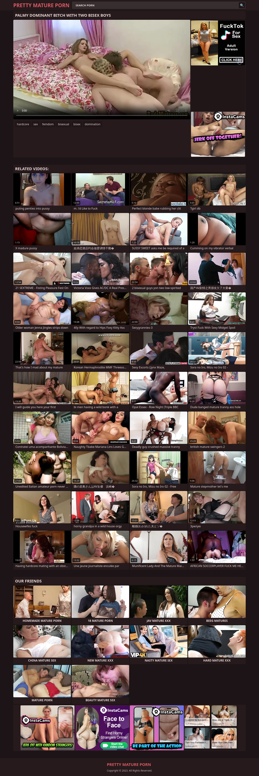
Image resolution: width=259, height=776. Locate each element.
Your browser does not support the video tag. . (101, 69)
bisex (76, 124)
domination (92, 124)
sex (35, 124)
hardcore (23, 124)
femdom (48, 124)
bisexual (63, 124)
